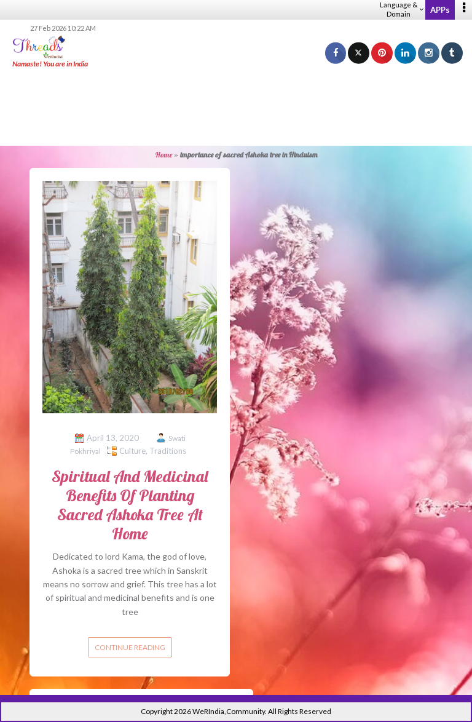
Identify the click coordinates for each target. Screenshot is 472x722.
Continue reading (130, 647)
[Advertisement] (236, 107)
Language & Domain (401, 9)
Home (163, 154)
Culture (132, 451)
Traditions (167, 451)
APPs (440, 10)
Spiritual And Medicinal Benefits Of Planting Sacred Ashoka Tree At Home (130, 505)
